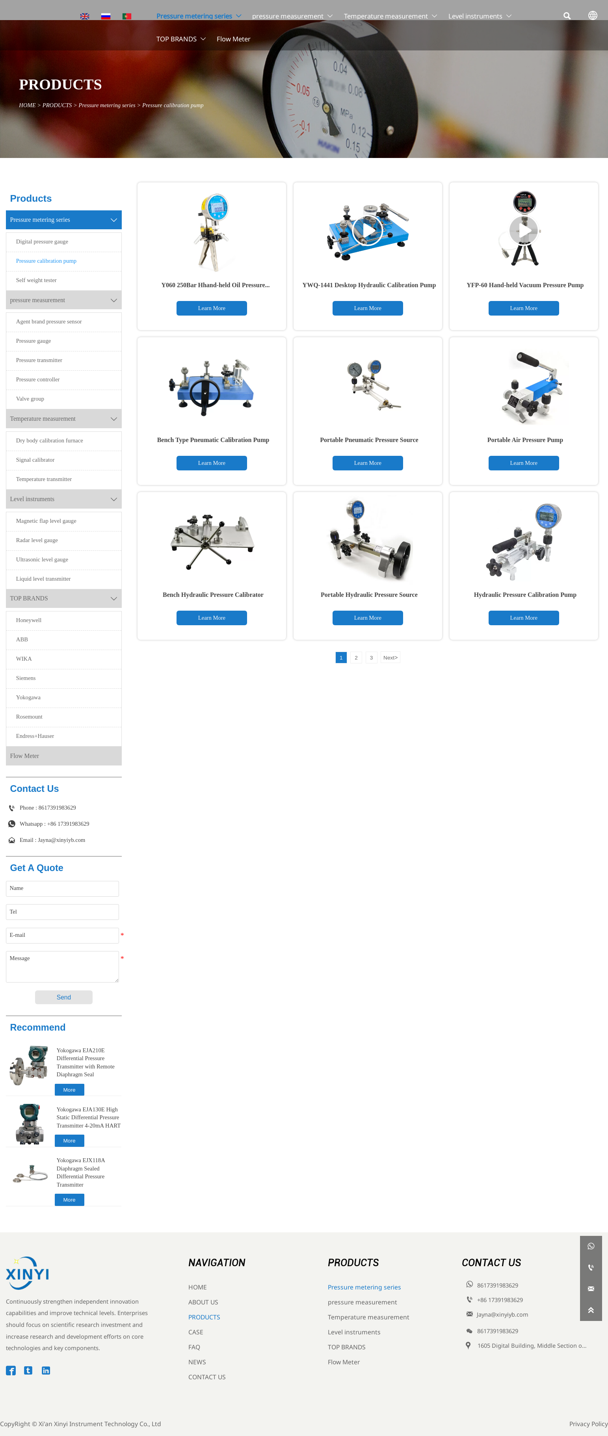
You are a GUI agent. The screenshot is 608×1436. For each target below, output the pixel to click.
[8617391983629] (591, 1267)
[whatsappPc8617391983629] (591, 1246)
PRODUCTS (57, 105)
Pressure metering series (107, 105)
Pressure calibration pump (173, 105)
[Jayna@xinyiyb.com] (591, 1289)
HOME (27, 105)
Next (390, 657)
